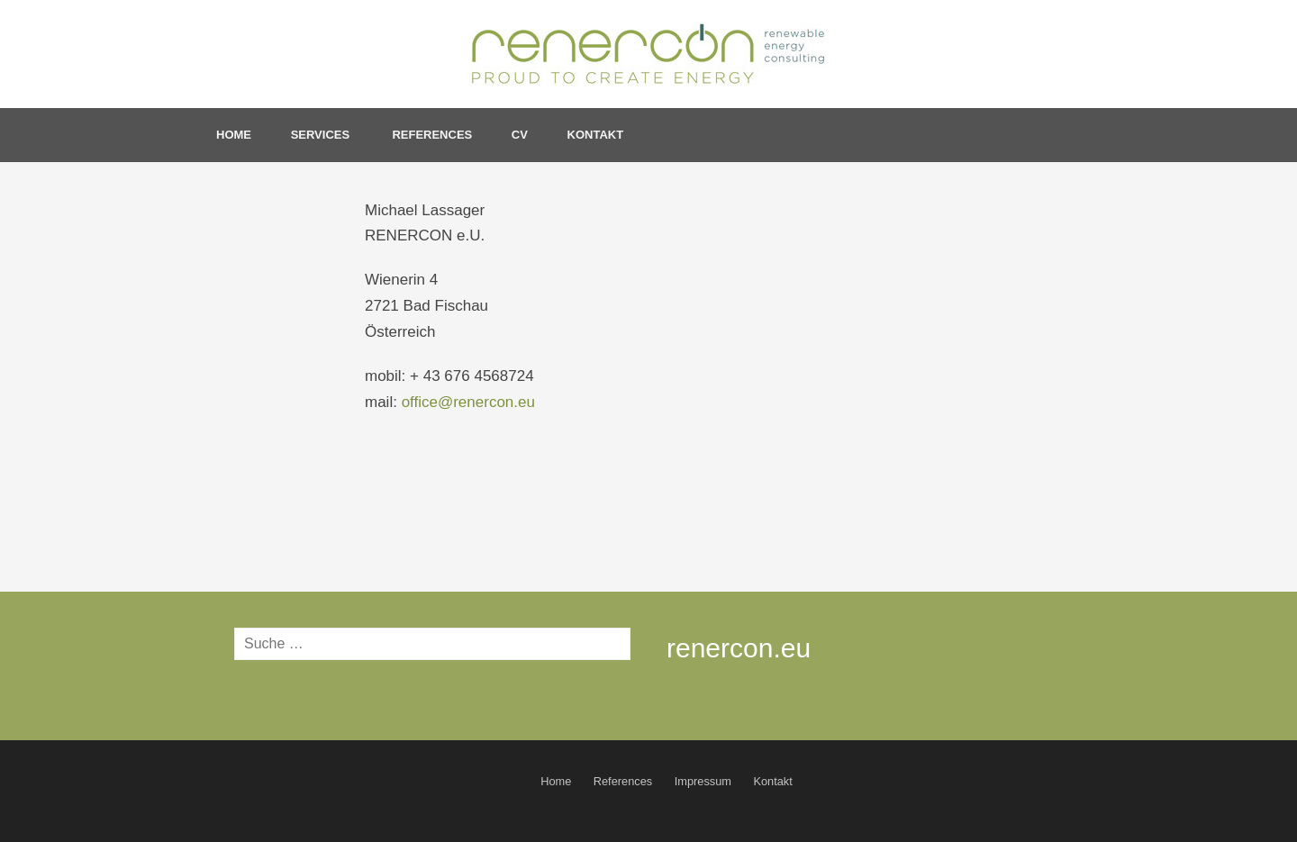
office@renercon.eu (468, 402)
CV (520, 134)
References (432, 134)
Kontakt (595, 134)
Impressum (703, 781)
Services (322, 134)
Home (233, 134)
